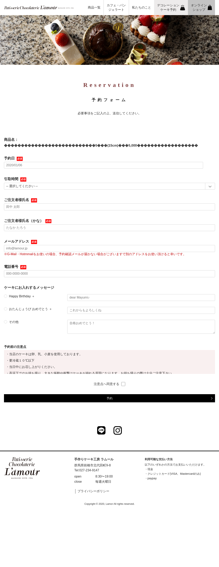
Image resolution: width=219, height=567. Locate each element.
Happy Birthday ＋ (22, 296)
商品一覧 (94, 7)
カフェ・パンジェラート (116, 7)
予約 (109, 398)
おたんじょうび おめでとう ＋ (30, 309)
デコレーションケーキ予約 (171, 7)
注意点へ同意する (109, 384)
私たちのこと (141, 7)
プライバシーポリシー (93, 491)
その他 (14, 322)
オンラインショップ (201, 7)
